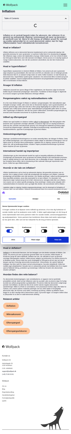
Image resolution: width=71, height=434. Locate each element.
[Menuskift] (65, 5)
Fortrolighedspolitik (8, 398)
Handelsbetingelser (8, 395)
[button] (66, 18)
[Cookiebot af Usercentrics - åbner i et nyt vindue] (59, 192)
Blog (3, 389)
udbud (36, 122)
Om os (4, 386)
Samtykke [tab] (12, 199)
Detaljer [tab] (35, 199)
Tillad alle (57, 240)
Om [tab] (58, 199)
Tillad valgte (35, 240)
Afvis (13, 240)
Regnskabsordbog (8, 392)
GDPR (4, 401)
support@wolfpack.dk (9, 371)
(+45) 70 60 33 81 (8, 374)
